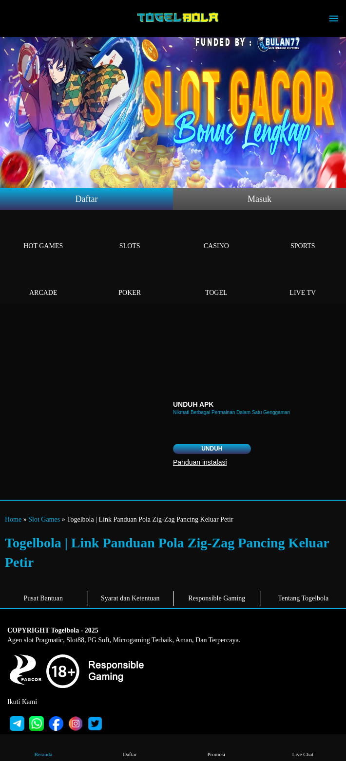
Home (13, 519)
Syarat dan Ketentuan (130, 598)
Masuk (259, 199)
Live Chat (302, 747)
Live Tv (303, 281)
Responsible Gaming (216, 598)
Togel (216, 281)
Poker (130, 281)
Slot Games (44, 519)
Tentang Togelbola (303, 598)
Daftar (87, 199)
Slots (130, 235)
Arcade (43, 281)
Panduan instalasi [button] (200, 462)
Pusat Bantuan (43, 598)
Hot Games (43, 235)
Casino (216, 235)
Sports (303, 235)
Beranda (43, 747)
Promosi (216, 747)
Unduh (211, 448)
